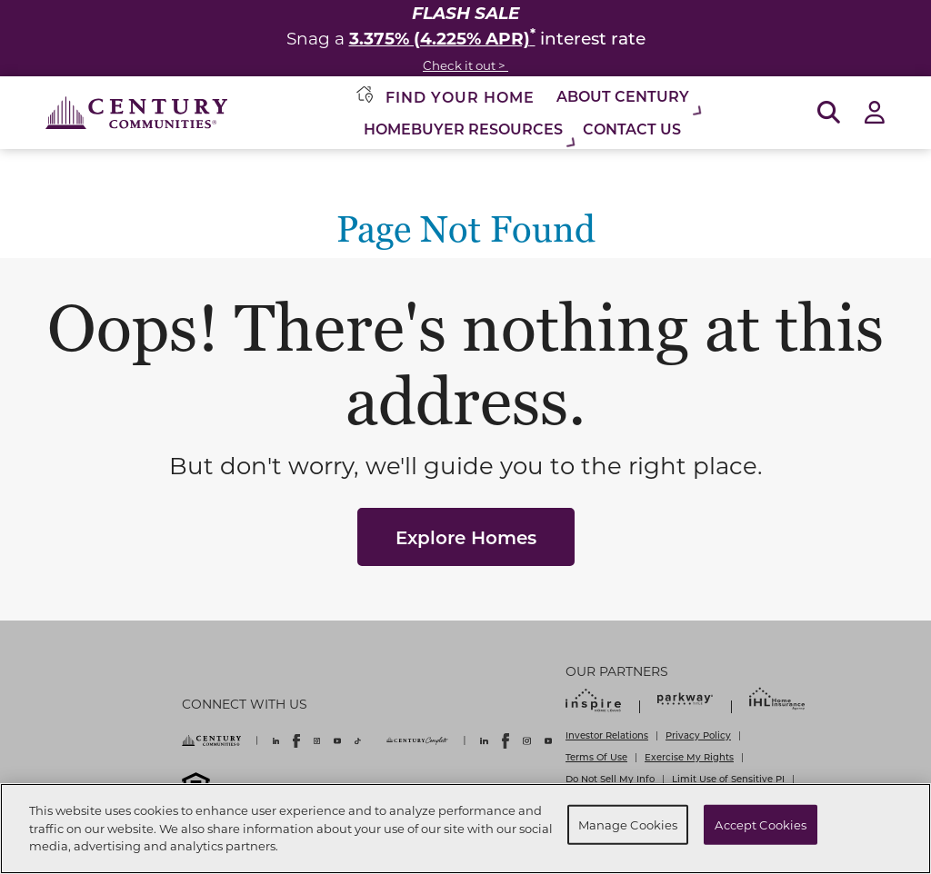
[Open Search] (828, 113)
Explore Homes (465, 537)
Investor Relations (607, 735)
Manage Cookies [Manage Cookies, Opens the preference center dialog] (628, 824)
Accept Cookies (760, 824)
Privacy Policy (698, 735)
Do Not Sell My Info (610, 778)
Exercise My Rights (689, 756)
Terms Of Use (596, 756)
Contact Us (632, 128)
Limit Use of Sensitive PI (728, 778)
